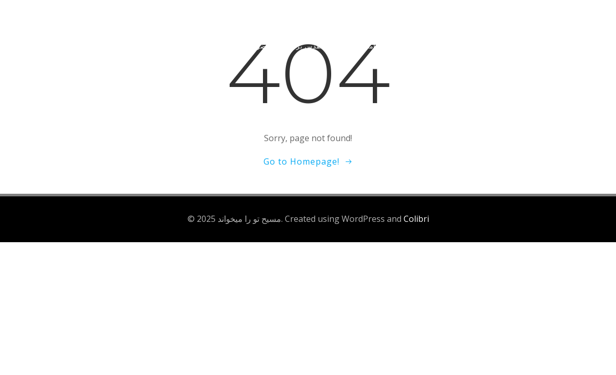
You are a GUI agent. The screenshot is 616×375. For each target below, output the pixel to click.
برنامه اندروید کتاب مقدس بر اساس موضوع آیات (310, 46)
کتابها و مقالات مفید (186, 46)
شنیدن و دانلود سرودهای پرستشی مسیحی (469, 46)
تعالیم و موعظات (109, 46)
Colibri (416, 218)
